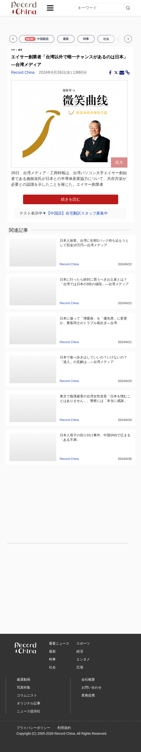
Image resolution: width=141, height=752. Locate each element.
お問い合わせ (91, 687)
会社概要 (88, 679)
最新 (66, 39)
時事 (86, 39)
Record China (23, 72)
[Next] (128, 39)
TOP (13, 50)
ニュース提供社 (28, 711)
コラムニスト (27, 695)
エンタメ (83, 659)
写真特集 (23, 687)
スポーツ (83, 643)
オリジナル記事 (28, 703)
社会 (106, 39)
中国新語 (37, 39)
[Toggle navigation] (50, 8)
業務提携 (88, 695)
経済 (20, 50)
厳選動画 (23, 679)
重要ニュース (59, 643)
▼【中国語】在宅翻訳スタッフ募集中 (75, 213)
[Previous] (13, 39)
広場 (79, 667)
